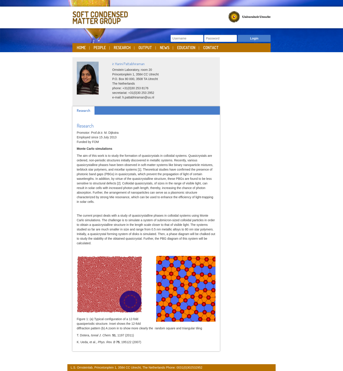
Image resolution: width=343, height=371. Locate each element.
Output (145, 47)
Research (122, 47)
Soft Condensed (120, 16)
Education (186, 47)
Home (81, 47)
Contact (211, 47)
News (164, 47)
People (100, 47)
